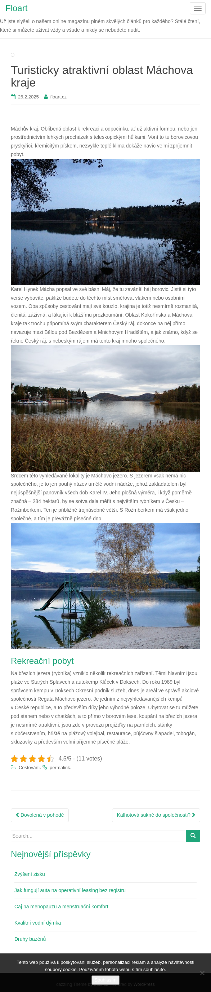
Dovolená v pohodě (39, 815)
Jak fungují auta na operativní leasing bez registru (70, 890)
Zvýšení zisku (29, 874)
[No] (202, 972)
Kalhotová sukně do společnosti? (156, 815)
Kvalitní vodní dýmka (37, 923)
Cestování (29, 767)
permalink (60, 767)
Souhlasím (105, 980)
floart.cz (58, 97)
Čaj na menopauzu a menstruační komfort (61, 906)
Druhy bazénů (30, 939)
